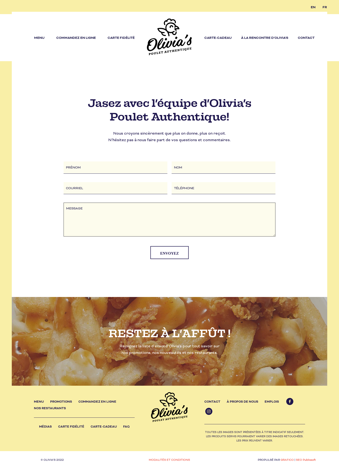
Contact (212, 402)
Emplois (272, 402)
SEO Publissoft (306, 460)
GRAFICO (287, 460)
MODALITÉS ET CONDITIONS (169, 460)
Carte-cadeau (104, 427)
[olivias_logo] (169, 38)
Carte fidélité (71, 427)
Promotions (61, 402)
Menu (39, 402)
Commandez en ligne (97, 402)
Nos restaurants (50, 408)
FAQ (126, 427)
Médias (45, 427)
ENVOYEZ (169, 253)
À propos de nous (242, 402)
